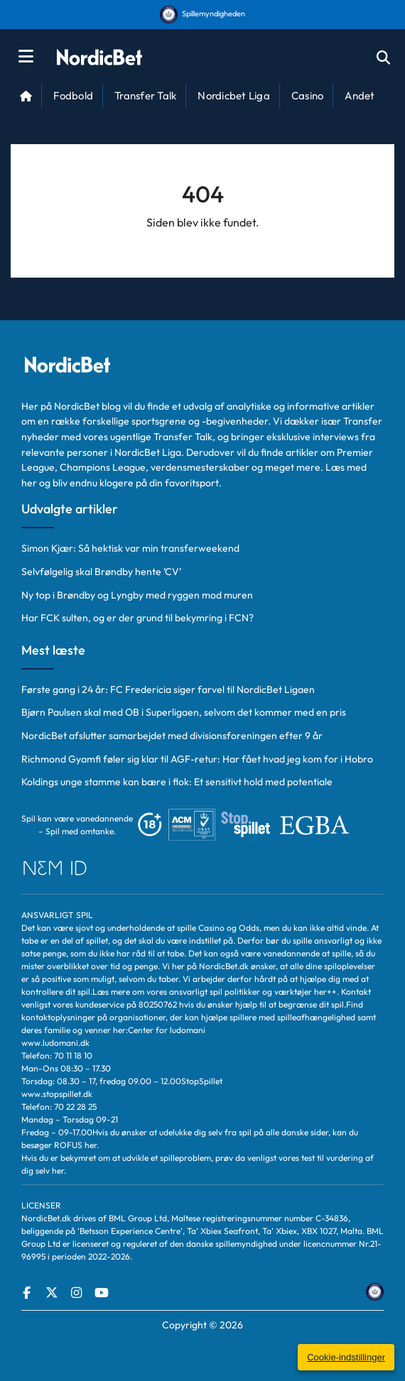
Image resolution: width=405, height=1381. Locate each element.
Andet (359, 95)
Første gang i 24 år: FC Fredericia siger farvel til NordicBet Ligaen (168, 689)
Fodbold (73, 95)
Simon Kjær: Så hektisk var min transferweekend (130, 548)
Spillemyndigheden (202, 13)
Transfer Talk (145, 95)
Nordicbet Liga (234, 95)
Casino (307, 95)
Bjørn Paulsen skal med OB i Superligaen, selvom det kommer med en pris (183, 712)
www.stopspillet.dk (56, 1093)
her (91, 1145)
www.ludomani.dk (55, 1042)
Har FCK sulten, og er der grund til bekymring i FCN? (137, 617)
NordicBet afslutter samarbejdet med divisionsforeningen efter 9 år (172, 735)
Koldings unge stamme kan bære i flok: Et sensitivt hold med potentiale (177, 781)
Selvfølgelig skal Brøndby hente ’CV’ (101, 571)
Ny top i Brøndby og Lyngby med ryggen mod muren (137, 595)
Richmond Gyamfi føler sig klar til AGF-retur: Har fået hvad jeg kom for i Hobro (197, 759)
